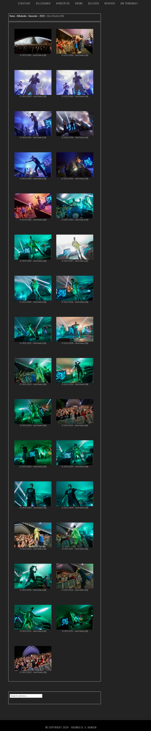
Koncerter (63, 3)
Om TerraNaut (129, 3)
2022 (42, 15)
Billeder (93, 3)
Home (12, 15)
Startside (24, 3)
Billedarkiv (43, 3)
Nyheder (110, 3)
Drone (79, 3)
